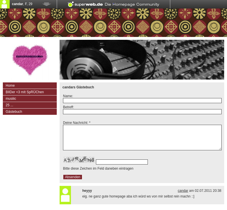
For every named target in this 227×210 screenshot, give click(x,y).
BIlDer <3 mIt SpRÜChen (25, 92)
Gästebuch (14, 112)
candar (183, 191)
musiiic (11, 99)
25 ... (9, 105)
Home (10, 86)
